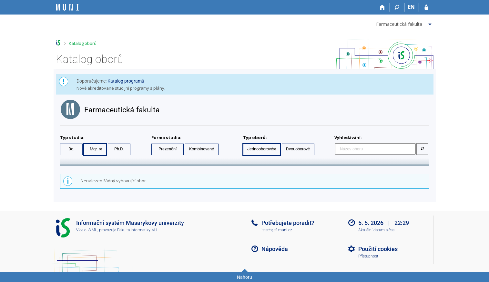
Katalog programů (125, 81)
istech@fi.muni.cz (276, 230)
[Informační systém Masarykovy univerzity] (67, 7)
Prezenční (167, 148)
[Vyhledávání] (397, 7)
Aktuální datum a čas (376, 230)
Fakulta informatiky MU (137, 230)
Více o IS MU (86, 230)
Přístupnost (368, 256)
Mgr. (93, 148)
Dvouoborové (298, 148)
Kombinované (201, 148)
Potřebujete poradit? (287, 222)
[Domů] (382, 7)
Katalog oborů (83, 43)
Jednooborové (260, 148)
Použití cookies (378, 249)
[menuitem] (404, 23)
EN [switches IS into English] (411, 6)
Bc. (71, 148)
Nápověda (274, 249)
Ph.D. (119, 148)
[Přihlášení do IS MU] (426, 7)
